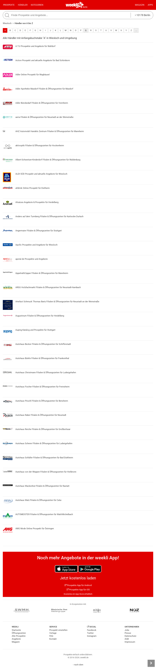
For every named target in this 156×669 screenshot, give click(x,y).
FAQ (51, 636)
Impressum (130, 642)
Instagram (91, 636)
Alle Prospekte (19, 636)
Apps (150, 5)
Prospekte (9, 5)
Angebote (16, 639)
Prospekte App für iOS (78, 589)
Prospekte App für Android (78, 585)
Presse (128, 633)
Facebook (91, 630)
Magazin (139, 5)
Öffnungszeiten (19, 633)
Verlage (52, 633)
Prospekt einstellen (58, 630)
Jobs (127, 630)
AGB (127, 639)
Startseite (16, 630)
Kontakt (53, 639)
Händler (22, 5)
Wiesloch (7, 23)
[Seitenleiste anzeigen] (151, 663)
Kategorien (37, 5)
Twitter (90, 633)
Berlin (85, 7)
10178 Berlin (142, 15)
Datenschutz (130, 636)
